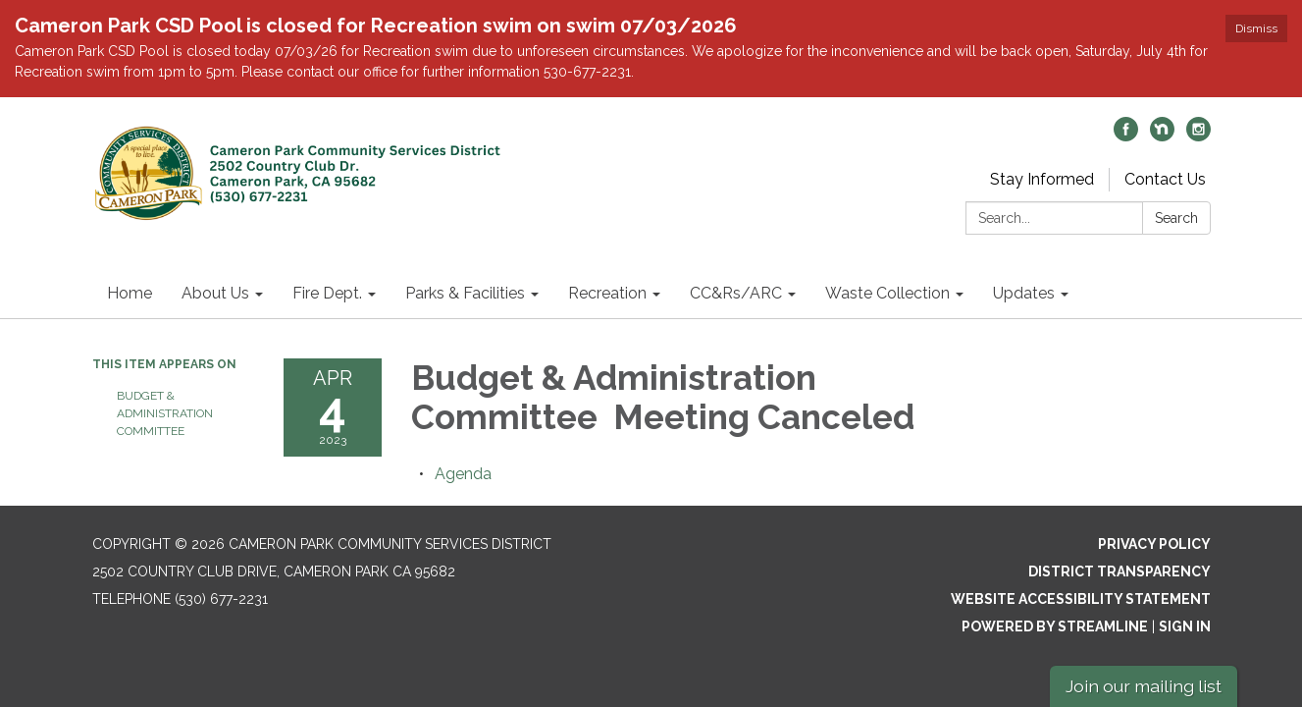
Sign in (1185, 626)
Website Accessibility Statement (1081, 599)
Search (1176, 218)
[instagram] (1198, 136)
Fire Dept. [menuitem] (327, 293)
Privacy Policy (1154, 544)
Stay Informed (1042, 179)
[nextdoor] (1162, 136)
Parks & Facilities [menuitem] (465, 293)
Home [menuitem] (129, 293)
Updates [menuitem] (1024, 293)
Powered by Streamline (1055, 626)
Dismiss (1256, 28)
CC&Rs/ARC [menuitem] (736, 293)
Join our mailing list (1144, 686)
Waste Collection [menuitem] (887, 293)
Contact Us (1165, 179)
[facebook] (1126, 136)
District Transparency (1119, 571)
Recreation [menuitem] (607, 293)
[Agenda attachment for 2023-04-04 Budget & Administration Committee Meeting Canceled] (463, 473)
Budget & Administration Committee (165, 413)
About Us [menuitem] (215, 293)
